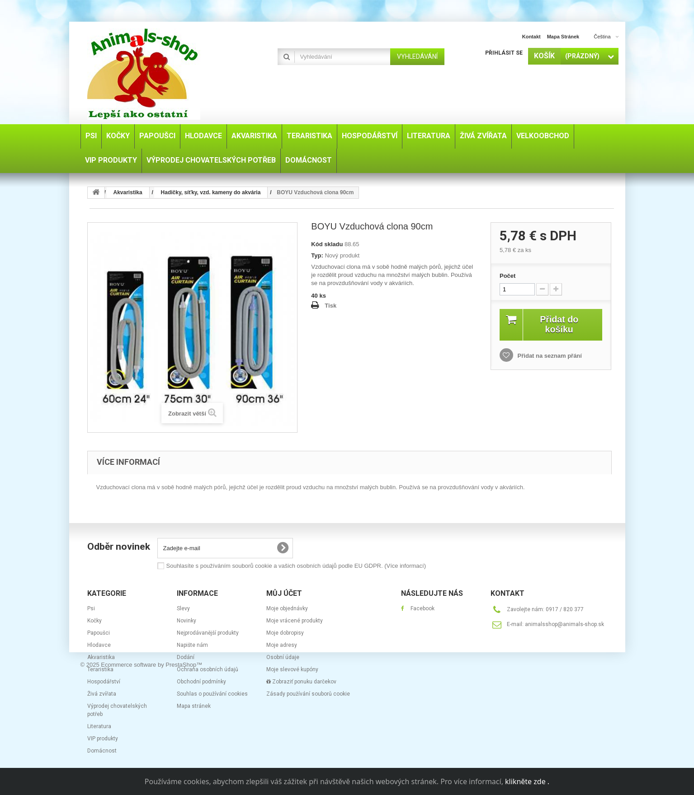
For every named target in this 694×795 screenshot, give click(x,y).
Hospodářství (103, 681)
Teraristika (100, 669)
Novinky (186, 620)
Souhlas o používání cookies (212, 694)
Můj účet (284, 593)
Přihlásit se (504, 53)
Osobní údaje (282, 657)
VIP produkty (102, 738)
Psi (91, 608)
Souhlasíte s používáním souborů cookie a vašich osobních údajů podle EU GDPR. (296, 565)
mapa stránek (563, 36)
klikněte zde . (527, 781)
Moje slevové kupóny (292, 669)
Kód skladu (327, 244)
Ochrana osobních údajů (207, 669)
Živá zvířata (101, 694)
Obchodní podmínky (201, 681)
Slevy (183, 608)
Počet (507, 275)
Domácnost (102, 751)
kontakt (531, 36)
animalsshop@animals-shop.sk (564, 624)
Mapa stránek (194, 706)
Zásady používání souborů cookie (308, 694)
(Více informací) (405, 565)
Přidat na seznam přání (549, 355)
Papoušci (98, 633)
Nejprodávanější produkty (208, 633)
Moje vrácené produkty (294, 620)
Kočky (94, 620)
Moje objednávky (287, 608)
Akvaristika (101, 657)
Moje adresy (281, 645)
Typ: (317, 255)
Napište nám (192, 645)
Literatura (99, 726)
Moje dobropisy (285, 633)
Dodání (185, 657)
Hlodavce (99, 645)
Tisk (330, 305)
